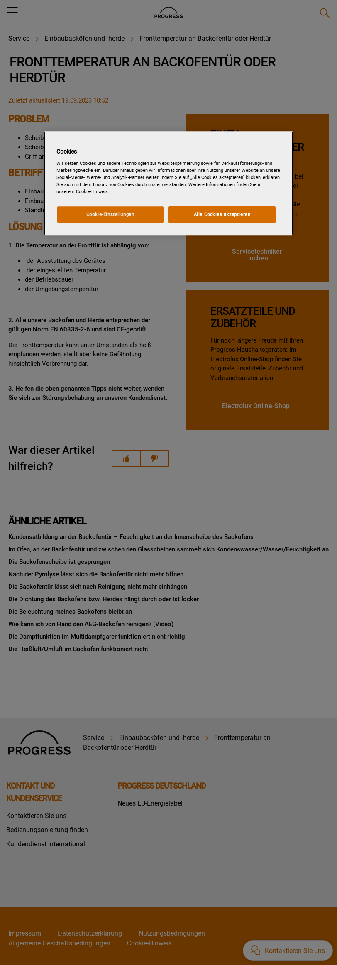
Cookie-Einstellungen (110, 214)
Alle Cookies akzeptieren (222, 214)
